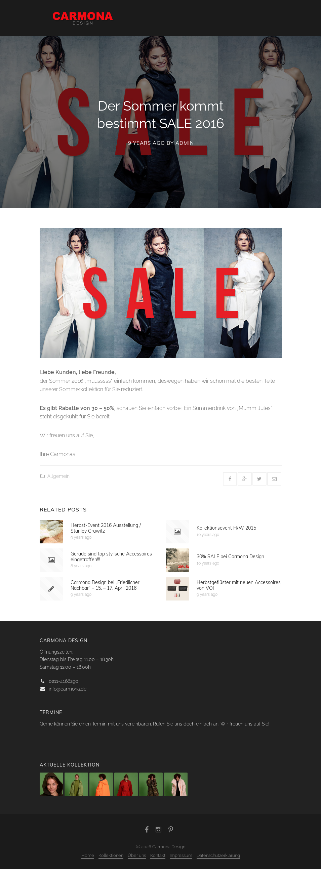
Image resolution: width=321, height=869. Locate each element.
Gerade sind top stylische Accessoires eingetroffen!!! (111, 556)
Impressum (181, 855)
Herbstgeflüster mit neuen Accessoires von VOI (239, 585)
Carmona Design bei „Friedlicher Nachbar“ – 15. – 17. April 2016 (105, 585)
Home (87, 855)
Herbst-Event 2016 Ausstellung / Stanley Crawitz (106, 528)
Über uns (137, 855)
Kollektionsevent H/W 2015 (226, 528)
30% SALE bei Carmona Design (230, 556)
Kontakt (157, 855)
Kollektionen (110, 855)
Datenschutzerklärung (218, 855)
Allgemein (58, 476)
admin (184, 143)
